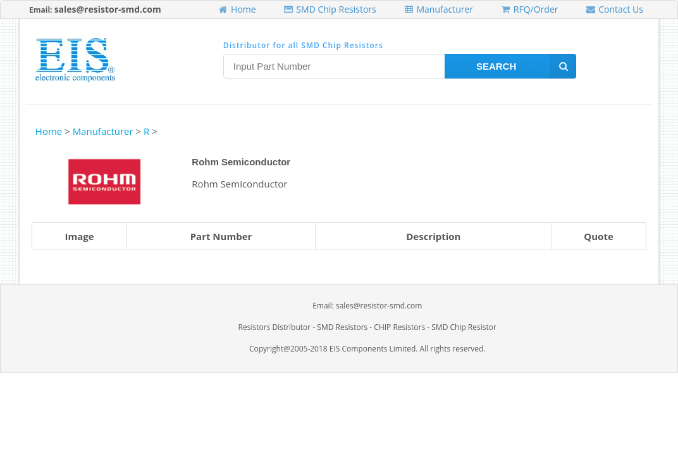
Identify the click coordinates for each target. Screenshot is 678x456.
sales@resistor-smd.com (107, 9)
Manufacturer (438, 9)
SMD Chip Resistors (329, 9)
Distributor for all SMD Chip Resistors (303, 45)
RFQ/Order (529, 9)
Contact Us (614, 9)
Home (237, 9)
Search (526, 66)
